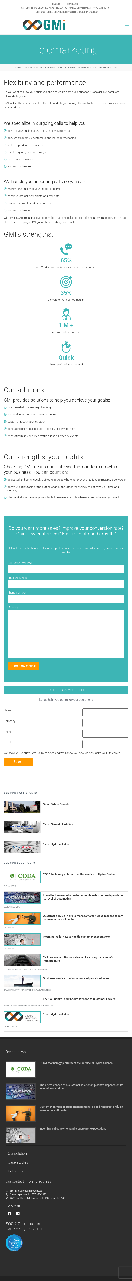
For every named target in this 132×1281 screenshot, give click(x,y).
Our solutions (10, 886)
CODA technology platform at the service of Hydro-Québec (79, 874)
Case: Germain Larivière (58, 824)
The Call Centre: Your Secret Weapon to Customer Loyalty (79, 999)
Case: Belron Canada (56, 804)
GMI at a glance (38, 990)
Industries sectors (26, 1005)
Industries (15, 1171)
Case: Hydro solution (56, 844)
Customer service (12, 907)
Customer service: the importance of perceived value (76, 978)
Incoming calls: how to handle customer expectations (76, 936)
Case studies (18, 1162)
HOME (18, 68)
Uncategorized (43, 969)
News (34, 969)
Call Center (9, 928)
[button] (127, 25)
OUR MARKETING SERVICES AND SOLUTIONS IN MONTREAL (59, 68)
